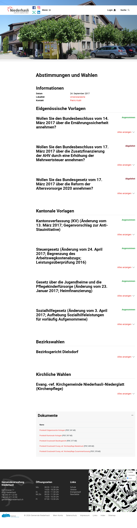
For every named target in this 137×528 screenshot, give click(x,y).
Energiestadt (75, 501)
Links (95, 524)
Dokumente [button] (48, 415)
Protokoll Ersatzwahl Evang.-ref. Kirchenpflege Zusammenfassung (65, 458)
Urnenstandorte (77, 96)
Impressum (85, 524)
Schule (73, 496)
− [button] (91, 483)
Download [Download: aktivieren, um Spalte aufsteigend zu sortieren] (120, 425)
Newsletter (74, 503)
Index (103, 524)
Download (124, 431)
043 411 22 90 (11, 506)
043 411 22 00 (11, 504)
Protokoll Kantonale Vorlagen (51, 437)
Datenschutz (71, 524)
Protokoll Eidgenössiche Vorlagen (52, 430)
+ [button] (91, 481)
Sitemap (112, 524)
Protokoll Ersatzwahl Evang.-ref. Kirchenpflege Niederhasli (61, 451)
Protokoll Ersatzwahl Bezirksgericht (53, 444)
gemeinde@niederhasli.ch (12, 508)
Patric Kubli (75, 100)
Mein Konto (58, 524)
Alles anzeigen (124, 132)
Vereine (73, 498)
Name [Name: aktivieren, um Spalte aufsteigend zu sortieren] (42, 425)
